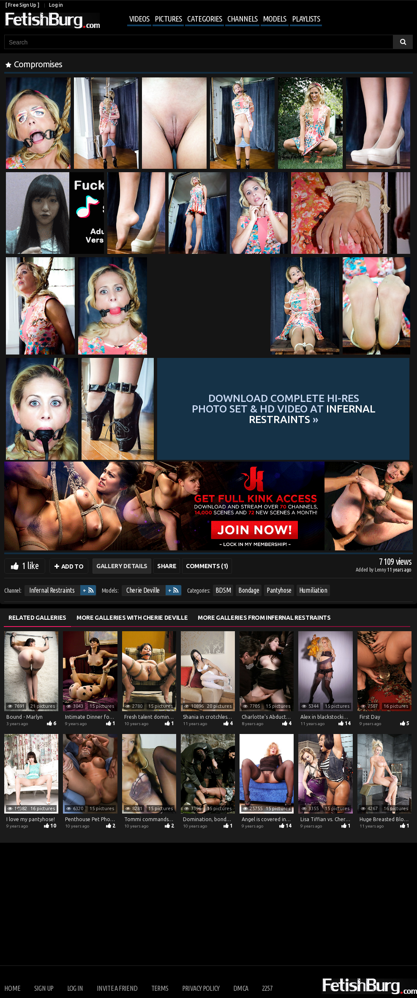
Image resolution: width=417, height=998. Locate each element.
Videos (139, 18)
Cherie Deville (143, 590)
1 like (30, 565)
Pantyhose (279, 590)
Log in (56, 5)
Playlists (306, 18)
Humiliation (313, 590)
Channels (242, 18)
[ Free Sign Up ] (22, 5)
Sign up (43, 988)
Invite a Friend (117, 988)
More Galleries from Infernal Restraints (264, 617)
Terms (160, 988)
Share (166, 566)
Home (12, 988)
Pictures (168, 18)
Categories (204, 18)
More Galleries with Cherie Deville (132, 617)
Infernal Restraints (51, 590)
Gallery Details (121, 566)
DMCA (240, 988)
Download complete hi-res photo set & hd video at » (284, 408)
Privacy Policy (201, 988)
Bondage (248, 590)
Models (274, 18)
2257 (267, 988)
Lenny (381, 569)
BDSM (223, 590)
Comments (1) (207, 566)
